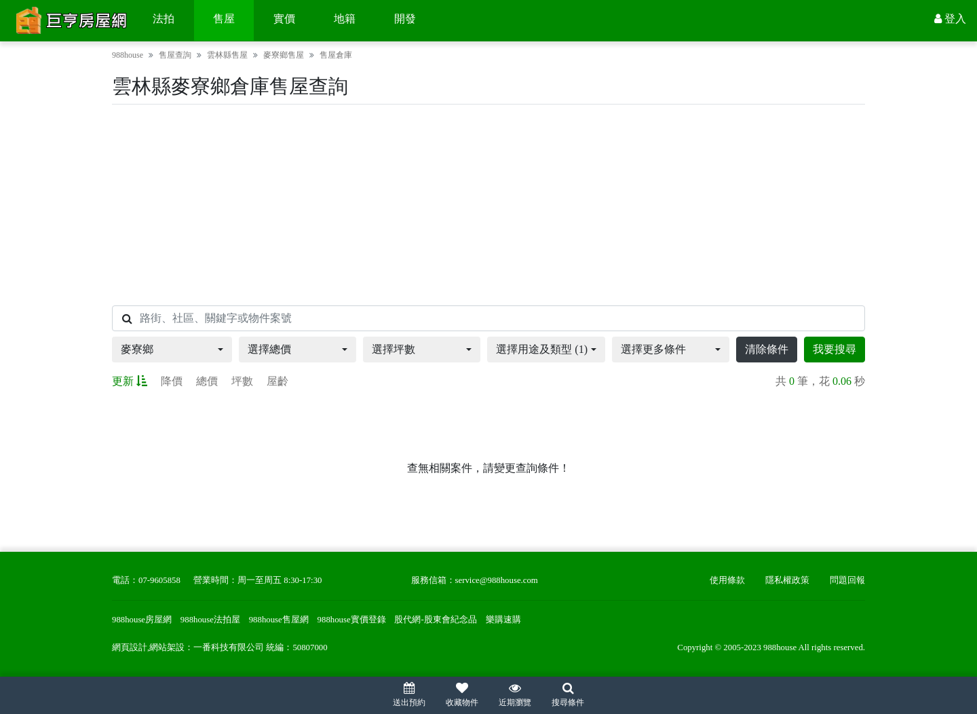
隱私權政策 (787, 580)
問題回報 (847, 580)
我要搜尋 (834, 349)
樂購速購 (503, 619)
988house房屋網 (142, 619)
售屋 (224, 18)
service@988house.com (496, 580)
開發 (405, 18)
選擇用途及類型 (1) (542, 349)
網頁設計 (129, 647)
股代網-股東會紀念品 (435, 619)
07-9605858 (159, 580)
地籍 (345, 18)
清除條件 (766, 349)
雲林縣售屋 (227, 55)
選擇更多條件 (653, 349)
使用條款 (727, 580)
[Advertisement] (488, 205)
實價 (284, 18)
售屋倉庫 (336, 55)
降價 (172, 381)
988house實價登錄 (352, 619)
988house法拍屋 (210, 619)
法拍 (163, 18)
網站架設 (167, 647)
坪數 (242, 381)
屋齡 (277, 381)
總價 (207, 381)
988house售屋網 (279, 619)
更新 (129, 381)
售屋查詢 (175, 55)
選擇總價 (269, 349)
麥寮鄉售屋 (283, 55)
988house (127, 55)
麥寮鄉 (137, 349)
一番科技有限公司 (228, 647)
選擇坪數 (393, 349)
